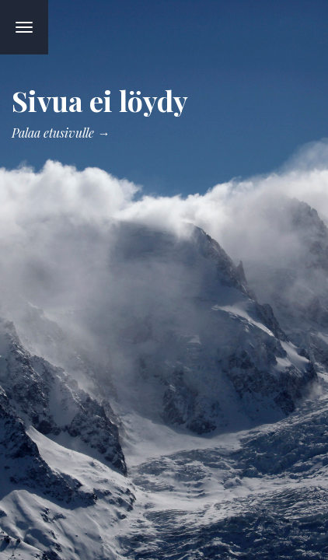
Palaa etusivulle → (61, 132)
